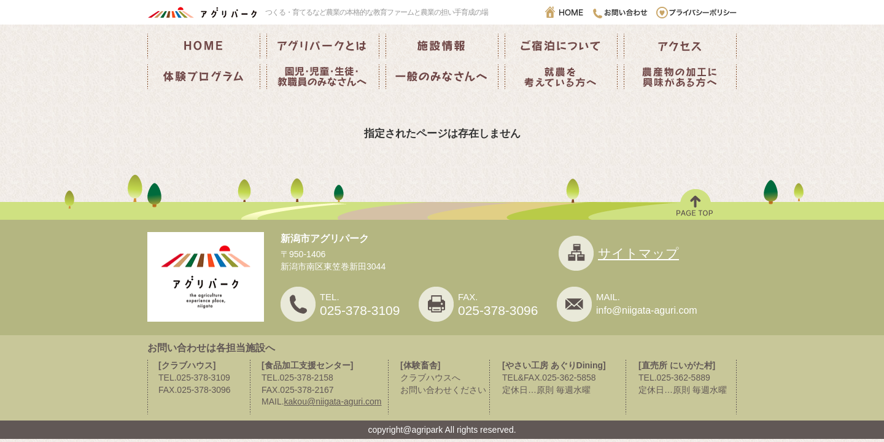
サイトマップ (638, 253)
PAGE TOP (696, 204)
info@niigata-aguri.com (646, 310)
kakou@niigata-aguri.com (333, 401)
